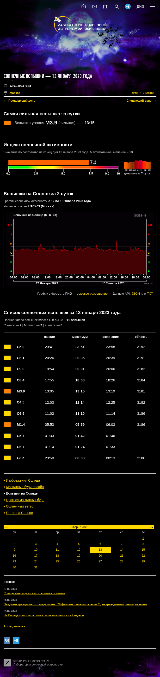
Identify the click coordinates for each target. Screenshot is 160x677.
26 (78, 561)
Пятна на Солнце (19, 513)
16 (14, 555)
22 (143, 555)
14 (121, 549)
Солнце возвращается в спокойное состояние (34, 593)
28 (121, 561)
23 (14, 561)
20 (100, 555)
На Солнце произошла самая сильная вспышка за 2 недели (44, 615)
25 (57, 561)
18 (57, 555)
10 (35, 549)
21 (121, 555)
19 (78, 555)
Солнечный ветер (19, 506)
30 (14, 567)
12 (78, 549)
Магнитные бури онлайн (25, 487)
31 (35, 567)
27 (100, 561)
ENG (141, 6)
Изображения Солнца (23, 480)
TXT (150, 293)
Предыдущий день (21, 100)
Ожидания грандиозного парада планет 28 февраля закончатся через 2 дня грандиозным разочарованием (75, 604)
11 (57, 549)
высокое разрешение (92, 293)
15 (143, 549)
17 (35, 555)
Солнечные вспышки (24, 76)
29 (143, 561)
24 (35, 561)
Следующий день (139, 100)
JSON (135, 293)
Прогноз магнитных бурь (25, 500)
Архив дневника (14, 626)
